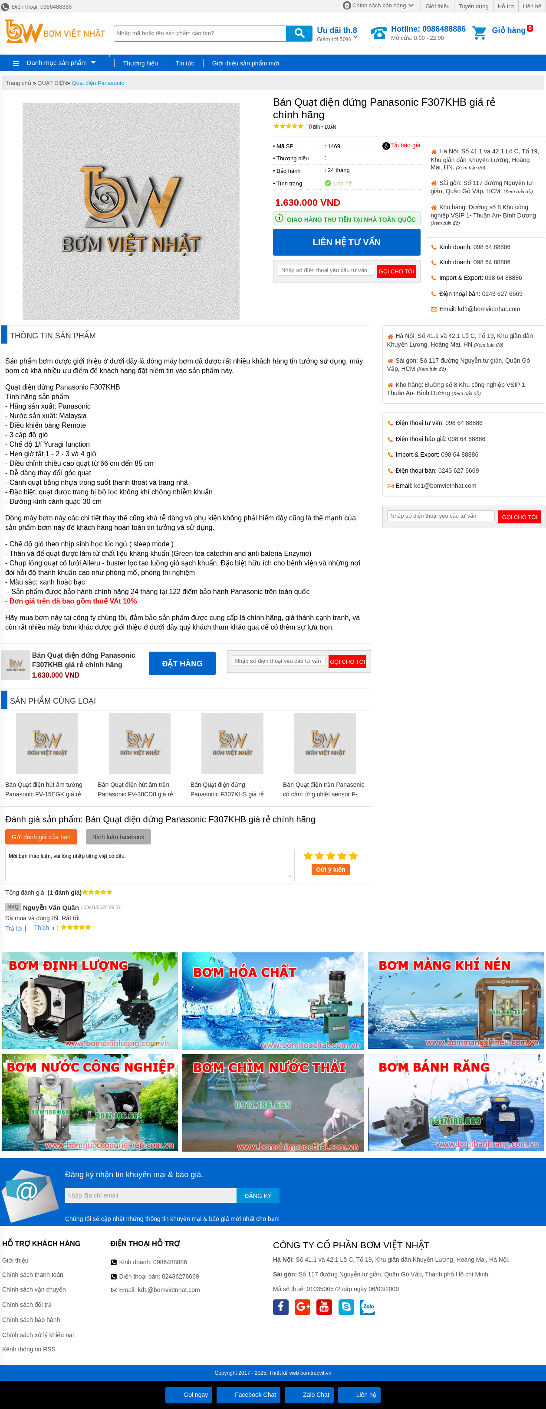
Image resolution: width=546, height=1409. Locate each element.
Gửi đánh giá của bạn (41, 837)
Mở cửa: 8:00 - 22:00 (428, 33)
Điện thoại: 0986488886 (36, 6)
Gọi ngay (189, 1394)
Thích (38, 927)
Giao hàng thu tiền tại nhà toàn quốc (351, 219)
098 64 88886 (492, 246)
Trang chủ (18, 83)
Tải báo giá (401, 145)
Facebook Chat (248, 1394)
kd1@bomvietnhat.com (489, 308)
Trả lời (14, 928)
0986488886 (170, 1262)
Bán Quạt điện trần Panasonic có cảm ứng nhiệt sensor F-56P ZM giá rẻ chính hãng (323, 794)
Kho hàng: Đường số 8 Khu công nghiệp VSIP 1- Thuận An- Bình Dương (483, 215)
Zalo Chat (309, 1394)
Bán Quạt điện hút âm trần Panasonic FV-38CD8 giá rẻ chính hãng (135, 794)
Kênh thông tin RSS (29, 1349)
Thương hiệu (140, 63)
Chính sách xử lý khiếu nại (38, 1334)
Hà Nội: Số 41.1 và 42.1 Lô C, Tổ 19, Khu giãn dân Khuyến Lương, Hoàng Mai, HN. (485, 159)
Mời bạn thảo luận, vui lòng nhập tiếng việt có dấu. (150, 864)
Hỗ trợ (506, 6)
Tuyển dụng (474, 6)
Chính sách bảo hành (31, 1319)
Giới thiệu (437, 6)
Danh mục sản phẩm (57, 62)
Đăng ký (258, 1195)
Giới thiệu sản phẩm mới (245, 63)
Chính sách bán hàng (379, 5)
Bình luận (322, 127)
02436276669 (180, 1276)
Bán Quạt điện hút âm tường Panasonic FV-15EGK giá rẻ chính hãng (43, 794)
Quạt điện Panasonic (98, 83)
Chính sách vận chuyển (34, 1289)
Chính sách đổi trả (27, 1304)
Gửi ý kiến (330, 869)
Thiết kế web (284, 1373)
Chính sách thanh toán (32, 1274)
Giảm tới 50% (337, 33)
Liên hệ (532, 6)
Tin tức (185, 63)
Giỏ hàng (509, 30)
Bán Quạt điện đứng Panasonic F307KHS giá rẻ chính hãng (227, 794)
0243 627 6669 (502, 293)
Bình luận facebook (118, 837)
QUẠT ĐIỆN (52, 83)
